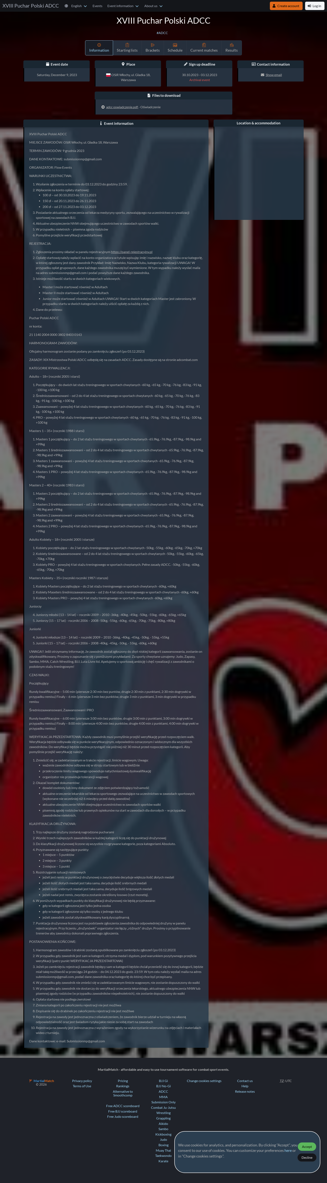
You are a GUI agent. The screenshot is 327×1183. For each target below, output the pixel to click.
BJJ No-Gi (163, 1086)
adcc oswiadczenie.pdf (122, 107)
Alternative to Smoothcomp (123, 1093)
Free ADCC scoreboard (123, 1106)
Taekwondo (163, 1156)
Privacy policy (82, 1081)
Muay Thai (163, 1150)
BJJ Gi (163, 1081)
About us (150, 6)
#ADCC (162, 33)
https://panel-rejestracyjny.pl (131, 252)
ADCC (163, 1091)
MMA (163, 1097)
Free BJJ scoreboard (122, 1111)
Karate (163, 1161)
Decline (307, 1157)
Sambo (163, 1129)
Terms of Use (82, 1086)
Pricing (123, 1081)
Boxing (163, 1145)
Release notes (245, 1091)
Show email (274, 75)
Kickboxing (163, 1134)
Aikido (163, 1124)
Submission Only (163, 1102)
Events (97, 6)
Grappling (163, 1118)
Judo (163, 1139)
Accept (307, 1147)
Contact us (245, 1081)
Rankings (122, 1086)
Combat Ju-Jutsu (163, 1107)
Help (244, 1086)
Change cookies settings (204, 1081)
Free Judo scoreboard (122, 1116)
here (288, 1151)
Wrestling (163, 1113)
